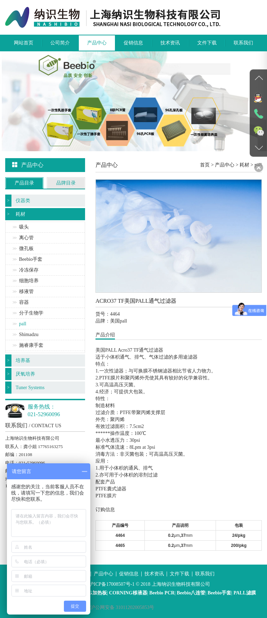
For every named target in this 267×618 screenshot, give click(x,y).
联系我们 (243, 42)
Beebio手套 (31, 259)
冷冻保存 (29, 270)
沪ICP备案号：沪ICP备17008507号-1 (95, 584)
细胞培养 (29, 280)
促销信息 (133, 42)
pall (22, 323)
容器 (24, 302)
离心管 (26, 237)
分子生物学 (31, 313)
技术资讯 (170, 42)
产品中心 (97, 42)
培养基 (23, 360)
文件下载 (207, 42)
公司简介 (60, 42)
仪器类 (23, 200)
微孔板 (26, 248)
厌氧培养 (25, 374)
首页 (205, 165)
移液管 (26, 291)
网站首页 (23, 42)
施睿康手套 (31, 345)
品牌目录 (66, 183)
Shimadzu (29, 334)
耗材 (20, 214)
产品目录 (24, 183)
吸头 (24, 227)
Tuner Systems (30, 387)
